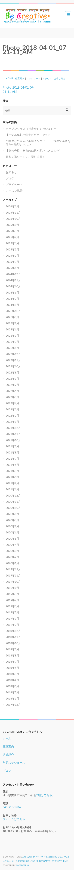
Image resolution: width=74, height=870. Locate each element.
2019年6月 (12, 606)
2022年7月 (12, 384)
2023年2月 (12, 341)
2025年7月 (12, 237)
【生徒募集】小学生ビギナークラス (28, 134)
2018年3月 (12, 686)
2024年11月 (13, 280)
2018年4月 (12, 680)
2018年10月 (13, 643)
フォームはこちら (14, 819)
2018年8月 (12, 655)
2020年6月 (12, 532)
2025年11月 (13, 212)
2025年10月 (13, 218)
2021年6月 (12, 464)
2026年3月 (12, 206)
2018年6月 (12, 667)
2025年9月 (12, 224)
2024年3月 (12, 298)
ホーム (7, 738)
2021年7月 (12, 458)
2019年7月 (12, 600)
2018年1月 (12, 698)
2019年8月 (12, 593)
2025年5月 (12, 249)
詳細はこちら (43, 795)
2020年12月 (13, 495)
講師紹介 (8, 754)
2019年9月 (12, 587)
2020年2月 (12, 557)
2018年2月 (12, 692)
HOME (9, 78)
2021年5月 (12, 470)
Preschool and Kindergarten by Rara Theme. (43, 861)
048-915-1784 (12, 807)
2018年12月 (13, 630)
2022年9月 (12, 372)
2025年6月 (12, 243)
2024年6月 (12, 292)
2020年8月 (12, 520)
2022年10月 (13, 366)
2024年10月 (13, 286)
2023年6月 (12, 329)
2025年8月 (12, 231)
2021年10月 (13, 440)
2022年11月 (13, 360)
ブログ (10, 178)
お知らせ (11, 172)
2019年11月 (13, 575)
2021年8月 (12, 452)
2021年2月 (12, 483)
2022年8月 (12, 378)
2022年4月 (12, 403)
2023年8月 (12, 317)
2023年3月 (12, 335)
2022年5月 (12, 397)
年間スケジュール (14, 762)
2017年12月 (13, 704)
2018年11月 (13, 637)
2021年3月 (12, 477)
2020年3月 (12, 550)
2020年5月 (12, 538)
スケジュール (33, 78)
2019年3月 (12, 618)
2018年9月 (12, 649)
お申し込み (60, 78)
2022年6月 (12, 390)
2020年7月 (12, 526)
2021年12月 (13, 427)
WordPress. (22, 865)
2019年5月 (12, 612)
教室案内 (19, 78)
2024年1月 (12, 304)
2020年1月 (12, 563)
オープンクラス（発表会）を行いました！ (32, 128)
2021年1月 (12, 489)
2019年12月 (13, 569)
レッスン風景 (14, 190)
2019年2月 (12, 624)
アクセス (47, 78)
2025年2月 (12, 261)
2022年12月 (13, 354)
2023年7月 (12, 323)
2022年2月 (12, 415)
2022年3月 (12, 409)
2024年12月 (13, 274)
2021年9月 (12, 446)
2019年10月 (13, 581)
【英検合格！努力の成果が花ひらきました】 (34, 150)
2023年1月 (12, 347)
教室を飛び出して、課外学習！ (25, 156)
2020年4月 (12, 544)
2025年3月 (12, 255)
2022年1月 (12, 421)
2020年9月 (12, 513)
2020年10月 (13, 507)
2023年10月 (13, 310)
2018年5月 (12, 673)
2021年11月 (13, 434)
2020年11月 (13, 501)
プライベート (14, 184)
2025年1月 (12, 267)
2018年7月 (12, 661)
